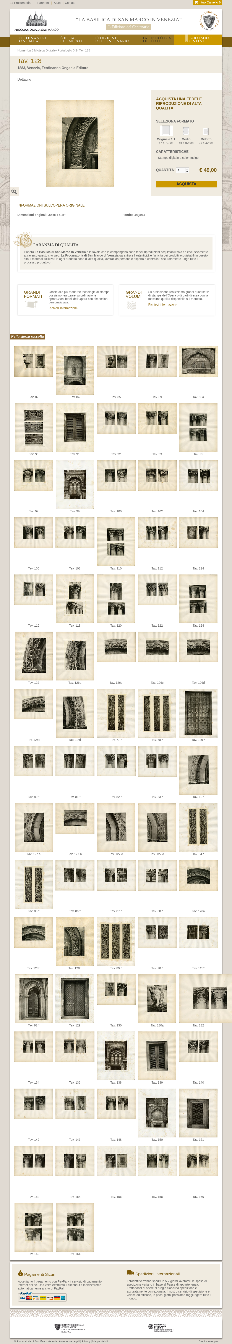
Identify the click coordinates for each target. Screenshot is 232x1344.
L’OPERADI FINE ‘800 (70, 39)
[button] (187, 169)
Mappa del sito (100, 1341)
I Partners (42, 3)
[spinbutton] (181, 170)
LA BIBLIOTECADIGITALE (157, 39)
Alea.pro (213, 1341)
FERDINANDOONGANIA (32, 39)
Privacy (86, 1341)
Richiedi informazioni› (63, 308)
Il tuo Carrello (208, 2)
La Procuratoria (20, 3)
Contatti (70, 3)
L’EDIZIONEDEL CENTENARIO (112, 39)
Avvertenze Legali (69, 1341)
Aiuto (57, 3)
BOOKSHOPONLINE (200, 39)
